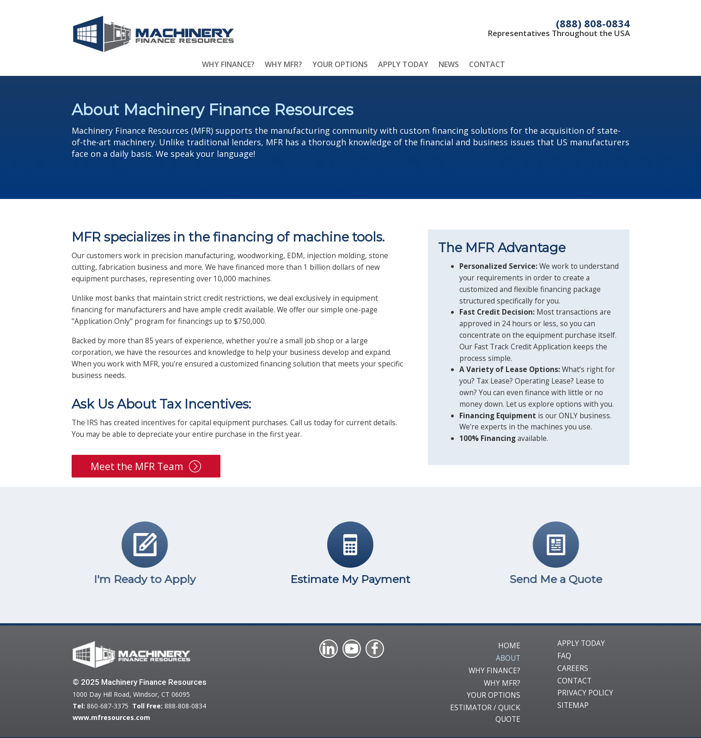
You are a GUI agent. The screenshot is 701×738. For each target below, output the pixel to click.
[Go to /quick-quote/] (350, 555)
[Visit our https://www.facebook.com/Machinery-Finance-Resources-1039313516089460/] (375, 648)
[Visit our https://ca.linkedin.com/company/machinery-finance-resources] (328, 648)
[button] (146, 466)
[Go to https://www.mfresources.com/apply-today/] (108, 555)
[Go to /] (207, 33)
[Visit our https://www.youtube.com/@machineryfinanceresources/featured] (351, 648)
